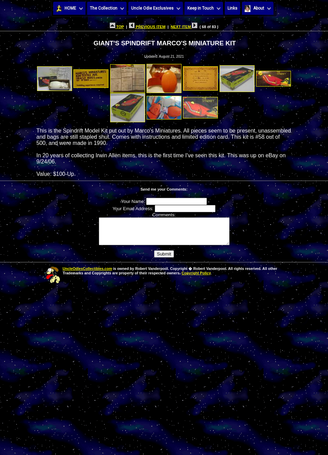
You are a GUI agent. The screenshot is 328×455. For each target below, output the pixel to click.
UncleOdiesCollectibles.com (87, 274)
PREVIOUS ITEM (147, 27)
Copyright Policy (195, 278)
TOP (117, 27)
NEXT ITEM (184, 27)
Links (232, 8)
